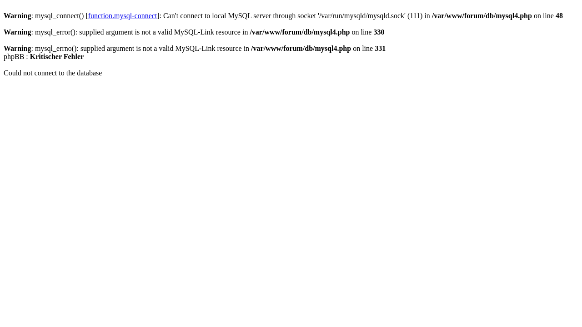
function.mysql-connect (122, 16)
